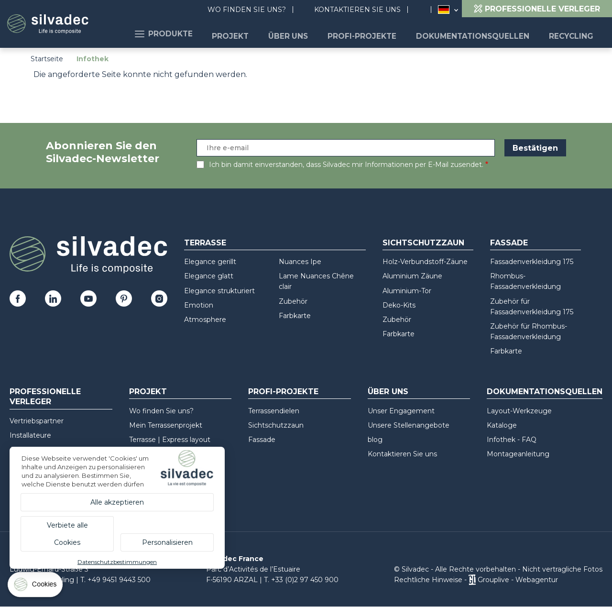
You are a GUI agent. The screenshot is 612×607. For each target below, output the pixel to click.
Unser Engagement (401, 411)
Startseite (47, 59)
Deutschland (443, 9)
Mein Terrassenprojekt (165, 425)
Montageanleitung (518, 454)
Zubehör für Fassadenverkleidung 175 (531, 306)
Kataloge (502, 425)
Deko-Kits (398, 305)
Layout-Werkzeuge (519, 411)
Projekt (260, 33)
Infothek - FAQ (511, 439)
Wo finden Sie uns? (247, 9)
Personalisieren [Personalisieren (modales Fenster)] (167, 542)
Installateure (30, 435)
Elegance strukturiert (219, 291)
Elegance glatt (208, 276)
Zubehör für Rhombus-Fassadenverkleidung (528, 331)
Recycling (573, 33)
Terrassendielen (273, 411)
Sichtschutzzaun (423, 242)
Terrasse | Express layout (169, 439)
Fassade (509, 242)
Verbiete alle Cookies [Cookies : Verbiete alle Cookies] (67, 534)
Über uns (311, 33)
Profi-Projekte (379, 33)
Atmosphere (205, 319)
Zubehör (293, 301)
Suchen (424, 9)
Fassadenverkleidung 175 (531, 261)
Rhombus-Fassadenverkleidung (525, 281)
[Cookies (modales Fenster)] (36, 586)
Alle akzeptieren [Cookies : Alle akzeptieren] (117, 502)
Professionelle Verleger (45, 396)
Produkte (199, 33)
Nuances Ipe (300, 261)
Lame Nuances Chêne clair (316, 281)
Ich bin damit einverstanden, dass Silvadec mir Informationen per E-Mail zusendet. (346, 164)
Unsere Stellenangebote (408, 425)
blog (375, 439)
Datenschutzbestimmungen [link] (117, 561)
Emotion (198, 305)
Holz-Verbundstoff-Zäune (425, 261)
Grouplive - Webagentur (518, 579)
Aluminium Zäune (412, 276)
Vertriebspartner (37, 421)
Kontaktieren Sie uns (357, 9)
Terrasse (205, 242)
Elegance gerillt (210, 261)
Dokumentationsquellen (482, 33)
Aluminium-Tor (406, 291)
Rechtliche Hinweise (428, 579)
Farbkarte (295, 315)
